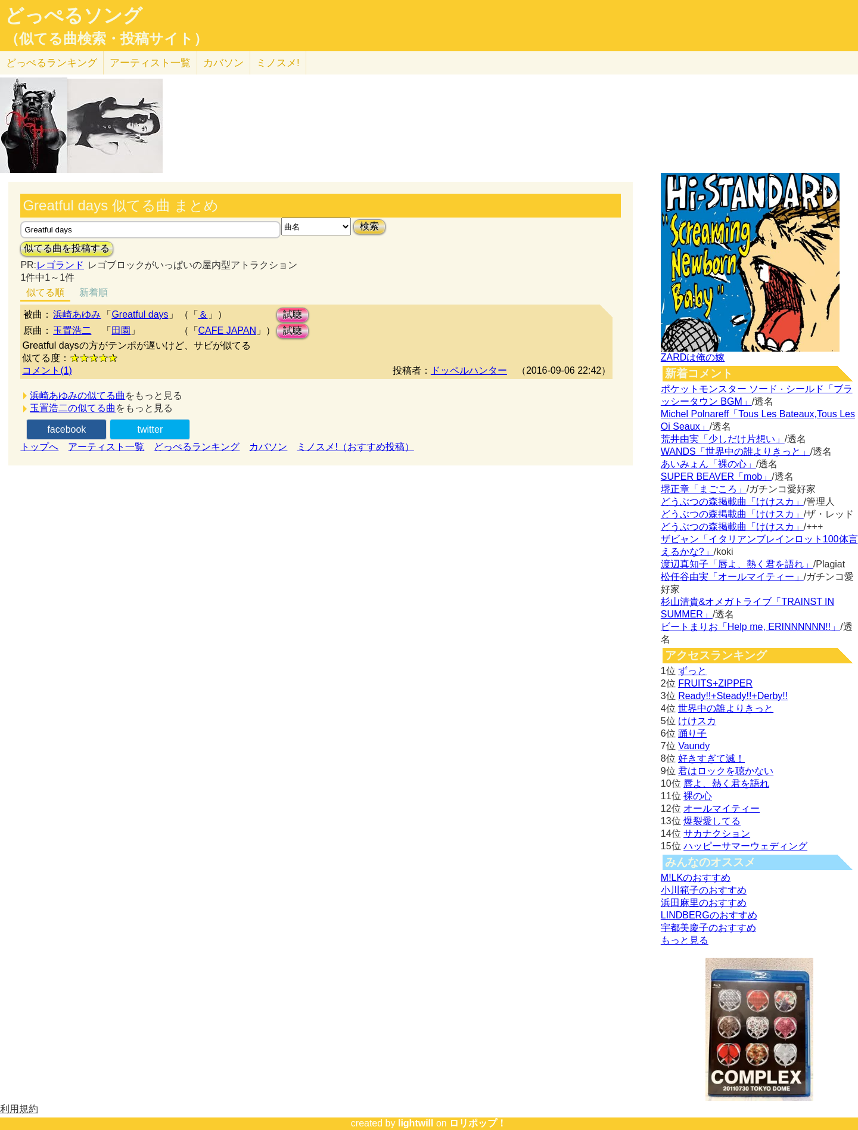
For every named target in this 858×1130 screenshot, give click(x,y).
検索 (369, 226)
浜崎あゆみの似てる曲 (77, 395)
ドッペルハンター (469, 370)
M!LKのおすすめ (695, 878)
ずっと (692, 671)
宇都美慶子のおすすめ (708, 928)
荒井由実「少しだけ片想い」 (723, 439)
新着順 (93, 292)
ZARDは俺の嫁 (693, 357)
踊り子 (692, 733)
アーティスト (150, 63)
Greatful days (139, 314)
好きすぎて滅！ (711, 758)
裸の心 (697, 796)
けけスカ (697, 721)
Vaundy (694, 746)
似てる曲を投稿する (67, 248)
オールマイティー (721, 808)
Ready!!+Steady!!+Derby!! (733, 696)
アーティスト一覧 (106, 447)
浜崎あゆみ (77, 314)
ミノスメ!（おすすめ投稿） (355, 447)
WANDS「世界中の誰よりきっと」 (735, 451)
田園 (120, 330)
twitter (150, 429)
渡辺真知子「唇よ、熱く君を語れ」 (737, 564)
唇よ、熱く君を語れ (726, 783)
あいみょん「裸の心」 (708, 464)
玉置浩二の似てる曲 (73, 408)
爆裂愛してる (712, 821)
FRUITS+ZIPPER (715, 683)
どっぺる (51, 63)
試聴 (292, 314)
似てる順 (45, 292)
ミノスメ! (278, 63)
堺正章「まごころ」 (704, 489)
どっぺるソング (73, 15)
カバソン (223, 63)
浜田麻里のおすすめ (704, 903)
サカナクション (716, 833)
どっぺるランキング (197, 447)
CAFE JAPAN (227, 330)
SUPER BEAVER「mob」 (716, 476)
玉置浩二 (72, 330)
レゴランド (60, 265)
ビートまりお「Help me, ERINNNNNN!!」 (750, 627)
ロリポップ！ (477, 1123)
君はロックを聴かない (725, 771)
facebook (66, 429)
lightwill (416, 1123)
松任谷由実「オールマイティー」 (732, 577)
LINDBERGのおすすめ (709, 915)
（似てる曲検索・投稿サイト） (106, 38)
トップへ (39, 447)
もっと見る (684, 940)
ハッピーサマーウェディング (745, 846)
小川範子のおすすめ (704, 890)
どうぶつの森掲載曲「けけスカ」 (732, 501)
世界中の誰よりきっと (725, 708)
